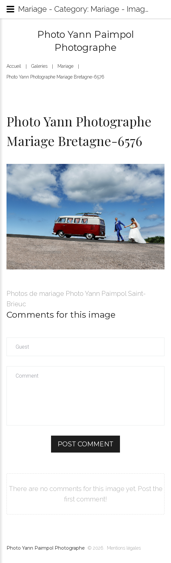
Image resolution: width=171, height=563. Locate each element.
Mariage (65, 66)
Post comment (85, 444)
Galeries (39, 66)
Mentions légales (124, 548)
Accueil (14, 66)
